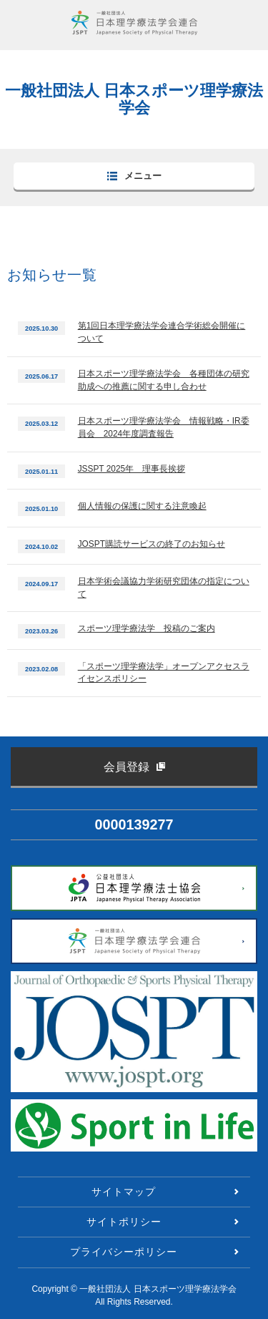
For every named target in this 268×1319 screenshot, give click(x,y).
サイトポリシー (124, 1221)
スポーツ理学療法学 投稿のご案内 (146, 628)
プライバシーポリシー (123, 1251)
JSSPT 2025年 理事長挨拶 (131, 469)
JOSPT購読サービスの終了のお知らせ (151, 544)
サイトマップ (123, 1191)
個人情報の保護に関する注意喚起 (142, 506)
